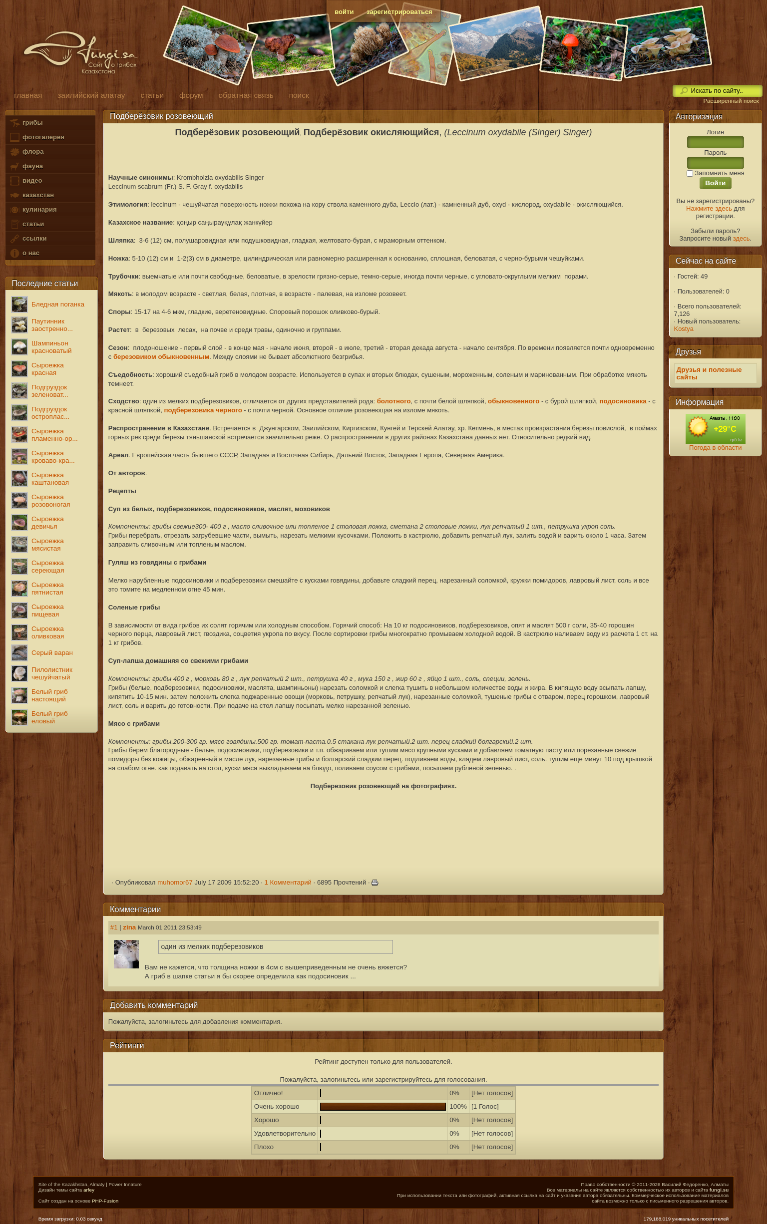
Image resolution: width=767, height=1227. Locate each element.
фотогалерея (36, 137)
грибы (25, 123)
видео (25, 181)
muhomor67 (175, 882)
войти (344, 11)
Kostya (684, 328)
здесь (741, 238)
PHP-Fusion (105, 1201)
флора (26, 152)
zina (129, 927)
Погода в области (715, 447)
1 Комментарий (288, 882)
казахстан (31, 195)
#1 (114, 927)
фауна (25, 166)
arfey (88, 1190)
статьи (26, 224)
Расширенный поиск (731, 100)
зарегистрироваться (399, 11)
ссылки (27, 239)
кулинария (32, 210)
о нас (23, 253)
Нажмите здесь (709, 208)
